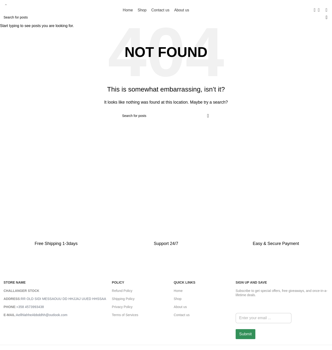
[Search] (313, 10)
